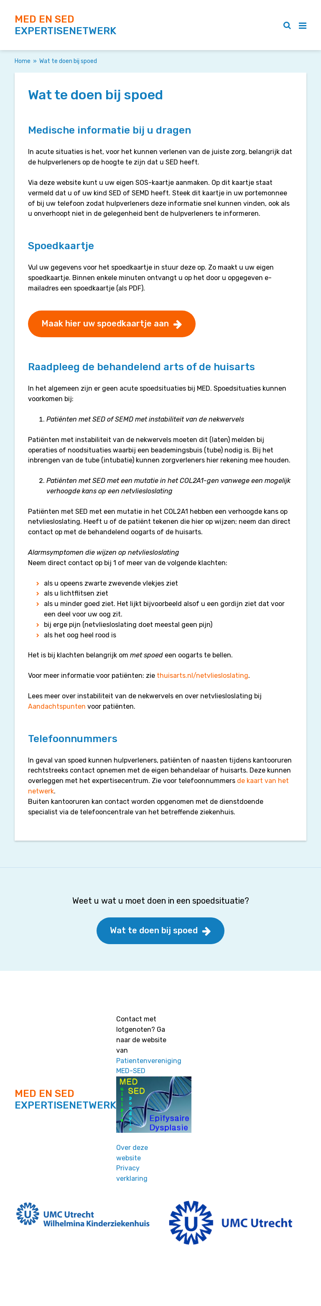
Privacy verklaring (132, 1173)
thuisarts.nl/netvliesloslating (202, 676)
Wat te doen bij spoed (154, 930)
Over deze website (132, 1153)
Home (23, 61)
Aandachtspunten (57, 706)
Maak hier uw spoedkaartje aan (105, 323)
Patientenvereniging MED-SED (148, 1066)
